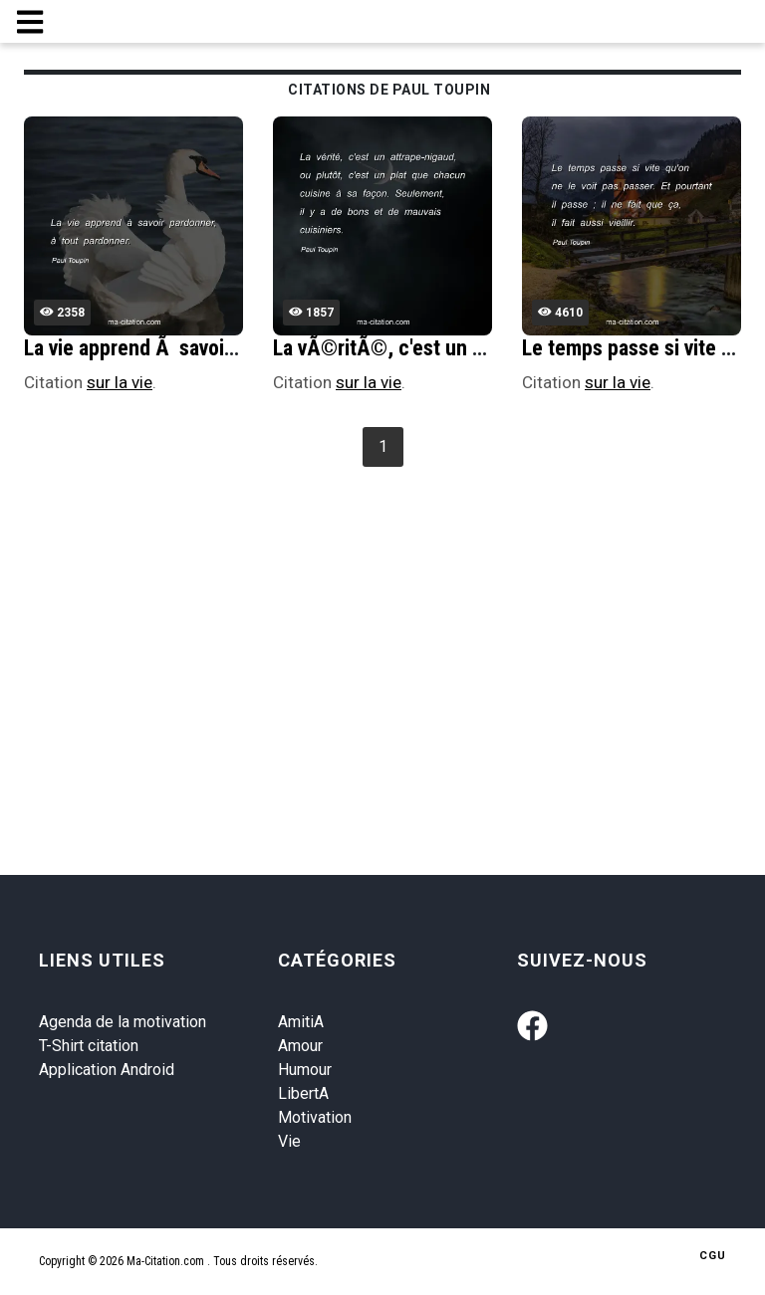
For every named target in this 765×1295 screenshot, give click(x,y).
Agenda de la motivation (122, 1021)
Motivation (315, 1117)
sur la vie (119, 382)
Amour (300, 1045)
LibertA (303, 1093)
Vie (289, 1141)
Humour (305, 1069)
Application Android (106, 1069)
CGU (712, 1255)
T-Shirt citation (88, 1045)
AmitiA (301, 1021)
